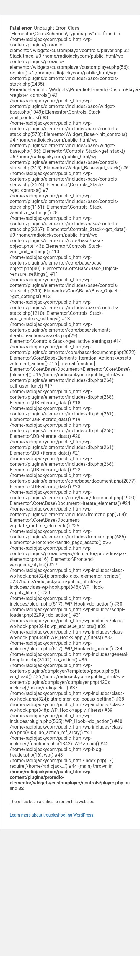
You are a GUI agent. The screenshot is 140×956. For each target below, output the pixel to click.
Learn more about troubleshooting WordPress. (52, 815)
